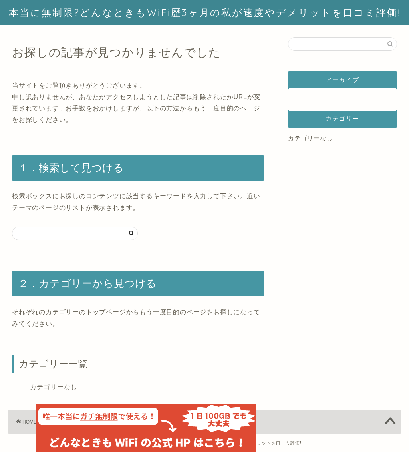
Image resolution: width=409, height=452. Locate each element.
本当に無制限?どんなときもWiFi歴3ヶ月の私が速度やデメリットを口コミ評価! (205, 12)
